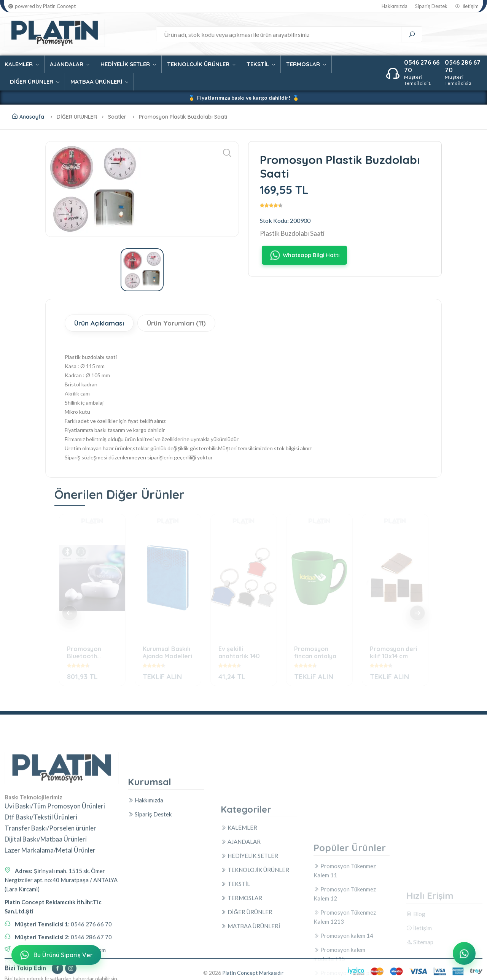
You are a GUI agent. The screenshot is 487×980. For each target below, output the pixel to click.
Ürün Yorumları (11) (176, 323)
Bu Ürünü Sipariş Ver (55, 955)
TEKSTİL (261, 64)
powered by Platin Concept (42, 6)
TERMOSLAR (306, 64)
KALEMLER (22, 64)
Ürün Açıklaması (99, 323)
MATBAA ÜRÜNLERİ (99, 81)
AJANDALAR (69, 64)
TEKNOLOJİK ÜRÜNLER (201, 64)
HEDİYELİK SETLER (128, 64)
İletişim (467, 6)
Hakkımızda (394, 6)
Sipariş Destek (431, 6)
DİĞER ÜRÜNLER (34, 81)
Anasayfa (28, 116)
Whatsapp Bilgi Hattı (304, 255)
